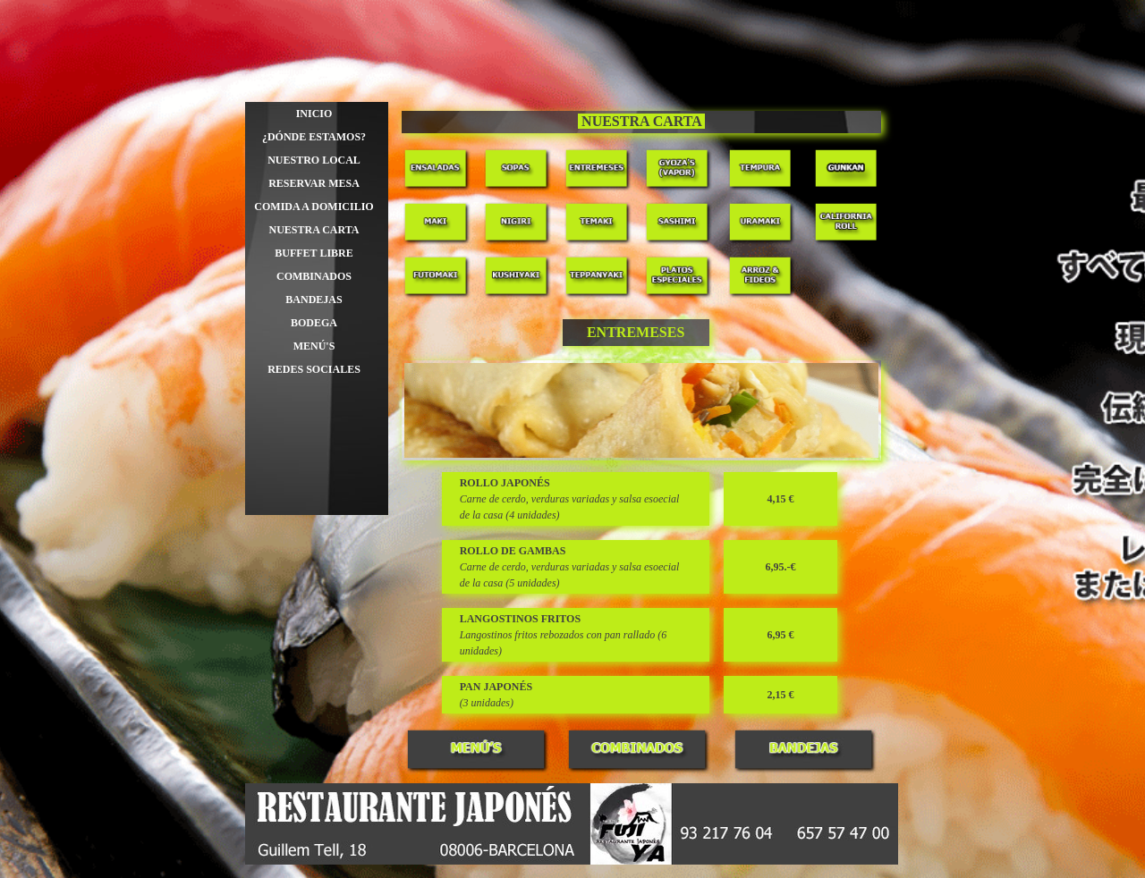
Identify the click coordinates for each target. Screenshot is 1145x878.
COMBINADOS (314, 276)
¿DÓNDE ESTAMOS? (314, 137)
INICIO (314, 113)
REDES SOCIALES (313, 369)
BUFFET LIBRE (313, 253)
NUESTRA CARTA (313, 230)
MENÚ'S (314, 346)
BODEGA (314, 323)
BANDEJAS (313, 299)
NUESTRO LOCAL (313, 160)
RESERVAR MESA (314, 183)
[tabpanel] (642, 122)
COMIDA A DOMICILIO (313, 206)
